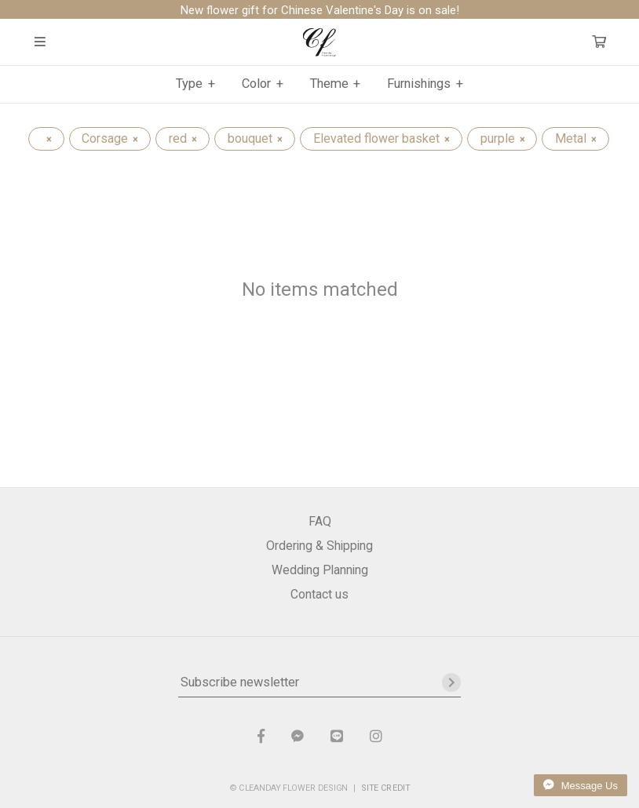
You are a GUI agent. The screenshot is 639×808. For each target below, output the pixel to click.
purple (502, 138)
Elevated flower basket (381, 138)
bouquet (255, 138)
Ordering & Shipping (319, 545)
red (182, 138)
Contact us (319, 594)
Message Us (580, 785)
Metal (575, 138)
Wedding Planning (320, 569)
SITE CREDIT (386, 787)
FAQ (320, 521)
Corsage (109, 138)
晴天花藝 (320, 42)
